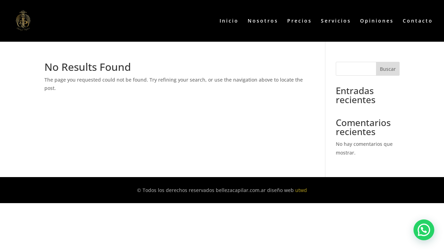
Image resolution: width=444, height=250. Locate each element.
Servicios (336, 21)
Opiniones (377, 21)
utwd (301, 190)
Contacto (418, 21)
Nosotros (263, 21)
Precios (299, 21)
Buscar (388, 69)
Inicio (229, 21)
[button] (423, 229)
